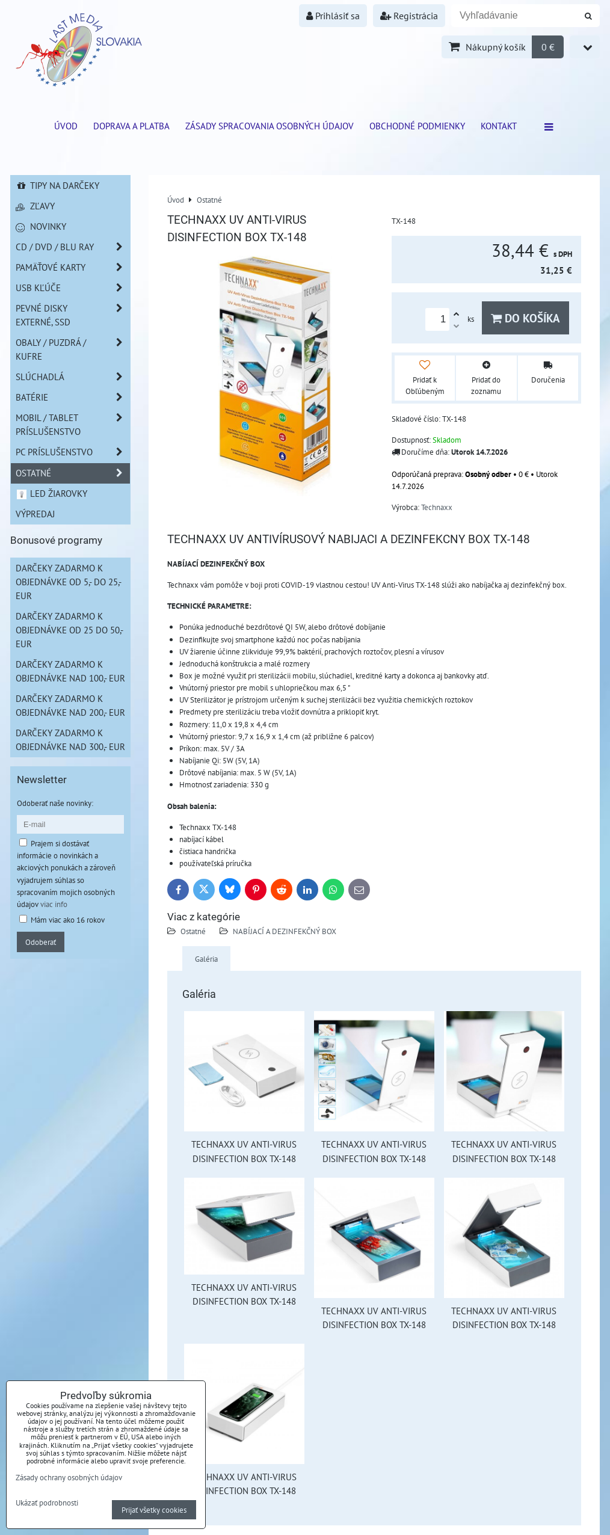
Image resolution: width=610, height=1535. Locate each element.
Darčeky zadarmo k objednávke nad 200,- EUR (70, 705)
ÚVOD (66, 126)
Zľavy (35, 206)
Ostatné (193, 931)
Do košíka (525, 317)
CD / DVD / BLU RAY (73, 247)
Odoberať (40, 942)
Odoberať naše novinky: (55, 803)
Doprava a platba (131, 126)
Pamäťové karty (73, 267)
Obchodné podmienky (417, 126)
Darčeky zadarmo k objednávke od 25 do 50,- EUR (69, 630)
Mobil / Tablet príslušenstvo (73, 424)
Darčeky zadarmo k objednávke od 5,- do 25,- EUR (69, 581)
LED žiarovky (51, 493)
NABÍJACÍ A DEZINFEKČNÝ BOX (284, 931)
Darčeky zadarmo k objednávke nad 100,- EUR (70, 671)
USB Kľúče (73, 288)
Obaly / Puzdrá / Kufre (73, 349)
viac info (53, 904)
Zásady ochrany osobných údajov (69, 1477)
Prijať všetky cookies (154, 1510)
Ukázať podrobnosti (47, 1503)
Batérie (73, 397)
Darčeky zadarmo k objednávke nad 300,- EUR (70, 739)
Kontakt (499, 126)
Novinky (41, 226)
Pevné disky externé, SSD (73, 315)
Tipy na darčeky (57, 185)
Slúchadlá (73, 377)
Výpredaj (35, 514)
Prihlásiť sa (333, 16)
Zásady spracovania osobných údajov (269, 126)
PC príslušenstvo (73, 452)
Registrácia (409, 16)
